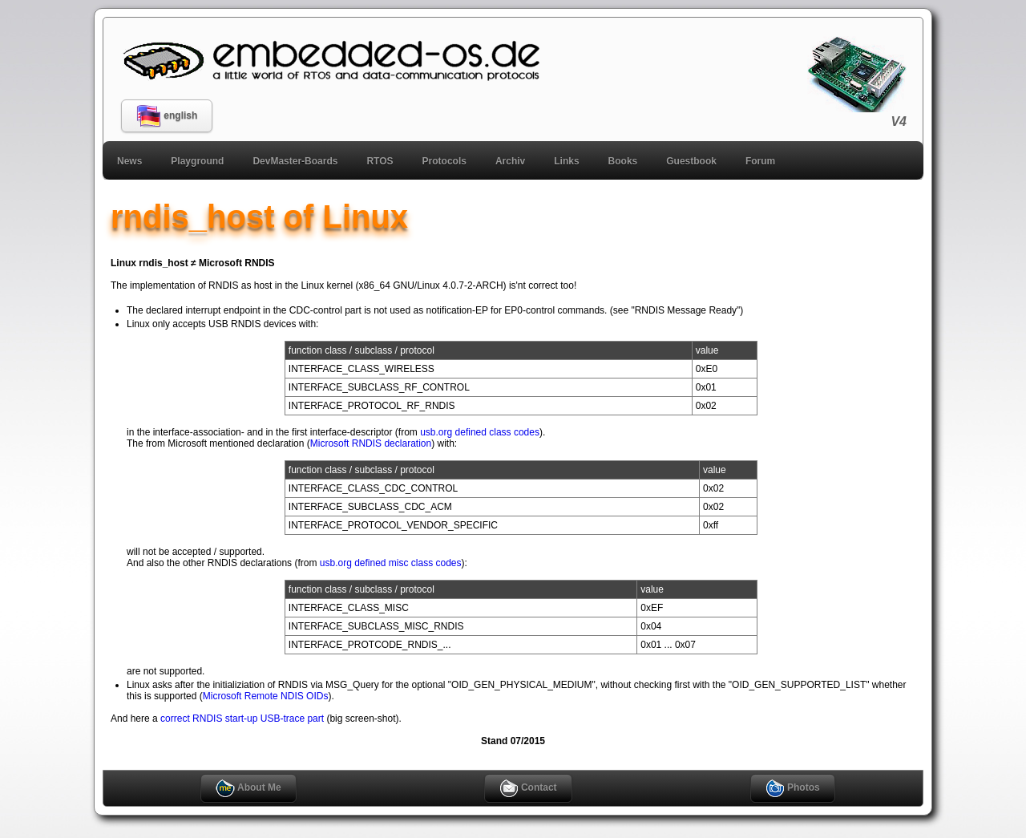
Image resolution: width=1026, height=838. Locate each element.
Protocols (444, 161)
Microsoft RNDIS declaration (370, 443)
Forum (760, 161)
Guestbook (691, 161)
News (129, 161)
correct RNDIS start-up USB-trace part (242, 718)
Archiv (510, 161)
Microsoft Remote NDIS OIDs (266, 696)
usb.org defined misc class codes (391, 563)
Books (623, 161)
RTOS (379, 161)
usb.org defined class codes (479, 432)
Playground (197, 161)
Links (566, 161)
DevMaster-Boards (294, 161)
